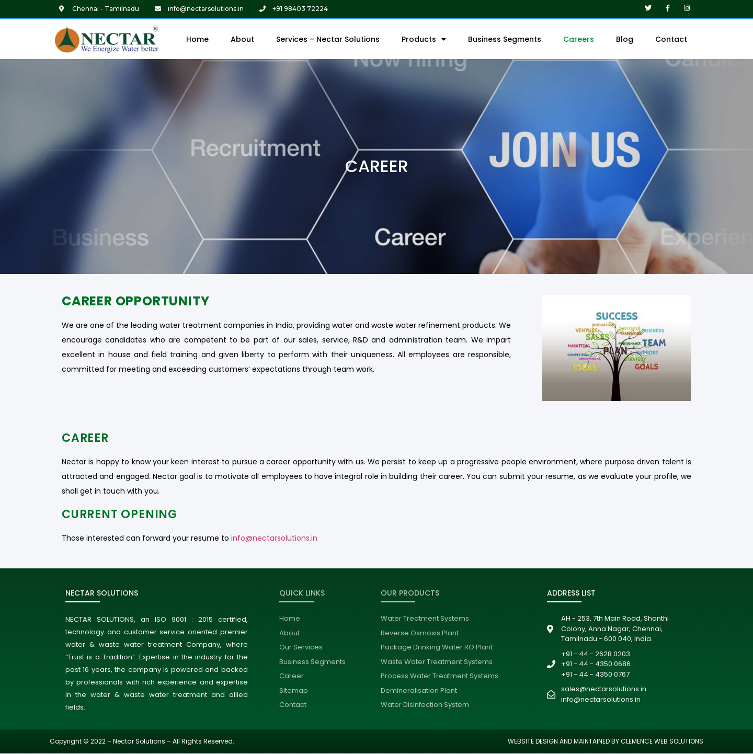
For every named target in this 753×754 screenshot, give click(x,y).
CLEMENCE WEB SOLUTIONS (661, 741)
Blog (624, 39)
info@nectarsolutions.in (274, 538)
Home (197, 39)
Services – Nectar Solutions (328, 39)
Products (424, 39)
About (242, 39)
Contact (671, 39)
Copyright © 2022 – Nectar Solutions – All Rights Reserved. (142, 741)
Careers (578, 39)
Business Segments (504, 39)
